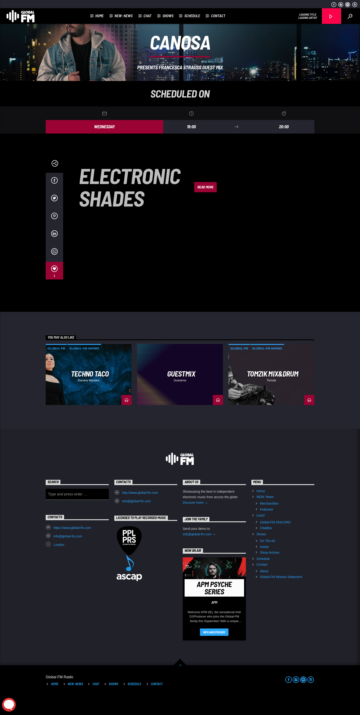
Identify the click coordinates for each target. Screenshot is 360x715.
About (264, 590)
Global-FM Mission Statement (281, 596)
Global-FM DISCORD (275, 541)
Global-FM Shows (84, 367)
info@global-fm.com (136, 520)
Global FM (56, 367)
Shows (168, 15)
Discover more (195, 522)
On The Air (267, 560)
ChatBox (266, 547)
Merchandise (269, 523)
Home (99, 15)
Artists (264, 566)
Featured (266, 529)
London (58, 564)
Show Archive (269, 572)
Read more (205, 206)
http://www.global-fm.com (140, 512)
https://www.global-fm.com (72, 547)
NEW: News (123, 15)
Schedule (192, 15)
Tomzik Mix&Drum (272, 392)
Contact (218, 15)
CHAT (147, 15)
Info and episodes (214, 651)
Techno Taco (90, 392)
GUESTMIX (181, 392)
